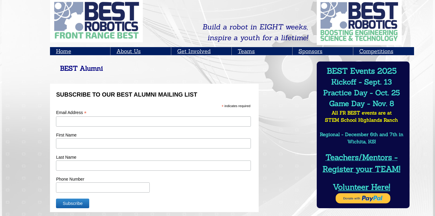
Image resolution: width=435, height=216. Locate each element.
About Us (128, 51)
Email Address (71, 113)
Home (63, 51)
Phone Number (70, 179)
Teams (246, 51)
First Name (66, 135)
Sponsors (310, 51)
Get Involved (194, 51)
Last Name (66, 157)
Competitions (376, 51)
